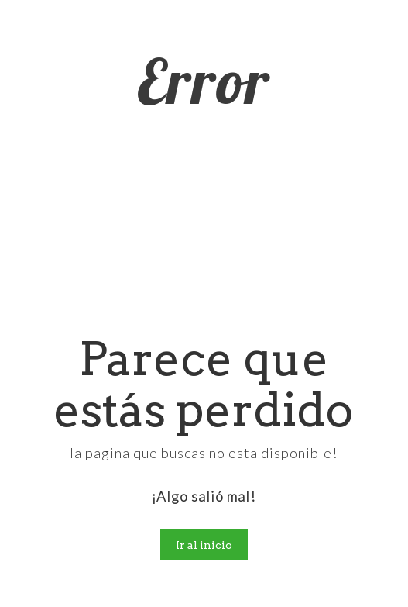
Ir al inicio (204, 545)
